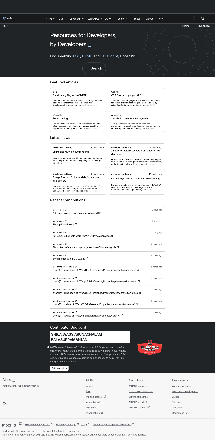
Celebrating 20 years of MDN (69, 95)
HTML (87, 56)
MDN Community (138, 386)
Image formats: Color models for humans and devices (76, 179)
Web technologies (182, 386)
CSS (76, 56)
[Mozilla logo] (12, 424)
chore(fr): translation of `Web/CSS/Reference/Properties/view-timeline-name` (95, 281)
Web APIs (115, 92)
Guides (175, 396)
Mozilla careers (94, 396)
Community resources (141, 391)
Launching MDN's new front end (71, 151)
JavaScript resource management (130, 118)
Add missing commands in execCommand (75, 213)
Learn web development (185, 391)
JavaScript (109, 56)
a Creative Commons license (130, 434)
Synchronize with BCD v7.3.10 (69, 258)
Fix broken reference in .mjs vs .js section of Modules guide (84, 247)
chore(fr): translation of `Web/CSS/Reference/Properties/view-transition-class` (96, 292)
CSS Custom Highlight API (126, 95)
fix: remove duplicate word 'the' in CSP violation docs (82, 235)
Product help (93, 412)
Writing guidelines (138, 396)
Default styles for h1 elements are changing (135, 178)
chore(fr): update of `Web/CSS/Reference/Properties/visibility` (86, 315)
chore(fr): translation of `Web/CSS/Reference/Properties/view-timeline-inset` (94, 270)
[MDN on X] (15, 403)
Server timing (60, 118)
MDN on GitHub (138, 407)
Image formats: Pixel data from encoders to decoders (136, 152)
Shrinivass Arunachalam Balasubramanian (76, 337)
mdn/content (58, 210)
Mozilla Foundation (68, 431)
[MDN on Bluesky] (9, 403)
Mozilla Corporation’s (18, 431)
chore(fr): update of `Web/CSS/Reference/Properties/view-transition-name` (94, 304)
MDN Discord (136, 402)
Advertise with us (95, 402)
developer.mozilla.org (62, 147)
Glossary (177, 407)
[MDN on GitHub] (4, 403)
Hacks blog (178, 412)
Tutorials (176, 402)
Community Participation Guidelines (112, 424)
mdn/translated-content (63, 267)
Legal (84, 424)
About (89, 386)
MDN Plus (91, 407)
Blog (161, 18)
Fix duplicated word (63, 224)
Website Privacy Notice (37, 424)
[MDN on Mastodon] (20, 403)
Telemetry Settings (66, 424)
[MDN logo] (8, 380)
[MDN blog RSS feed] (25, 403)
